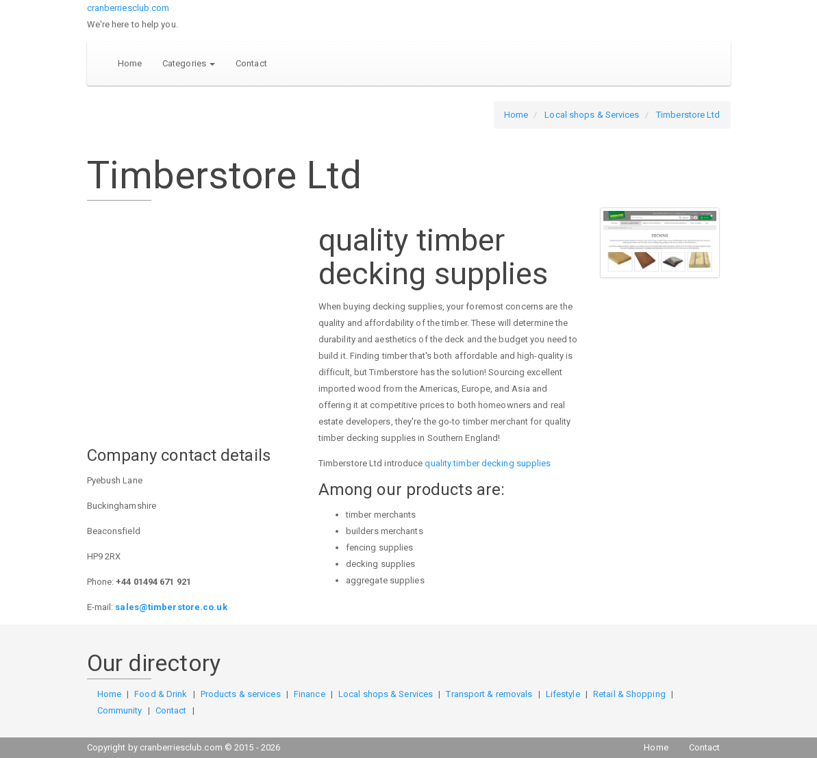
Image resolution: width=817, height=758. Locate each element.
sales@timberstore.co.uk (171, 607)
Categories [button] (188, 63)
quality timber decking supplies (488, 463)
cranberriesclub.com (128, 8)
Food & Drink (160, 694)
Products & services (241, 694)
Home (130, 63)
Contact (251, 63)
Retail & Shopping (629, 694)
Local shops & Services (591, 115)
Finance (309, 694)
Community (119, 710)
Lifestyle (563, 694)
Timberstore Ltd (688, 115)
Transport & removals (489, 694)
